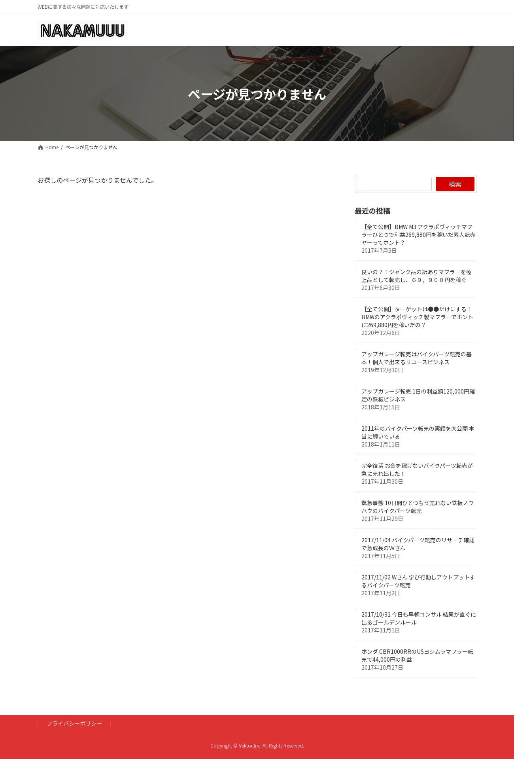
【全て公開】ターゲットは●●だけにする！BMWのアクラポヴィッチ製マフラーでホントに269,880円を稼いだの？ (417, 317)
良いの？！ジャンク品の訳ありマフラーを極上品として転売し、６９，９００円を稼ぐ (416, 276)
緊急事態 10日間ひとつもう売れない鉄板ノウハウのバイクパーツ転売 (417, 507)
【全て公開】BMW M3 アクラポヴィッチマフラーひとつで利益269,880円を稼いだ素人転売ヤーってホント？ (418, 235)
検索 (455, 184)
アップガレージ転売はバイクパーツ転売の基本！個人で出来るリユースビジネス (416, 358)
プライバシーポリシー (74, 723)
